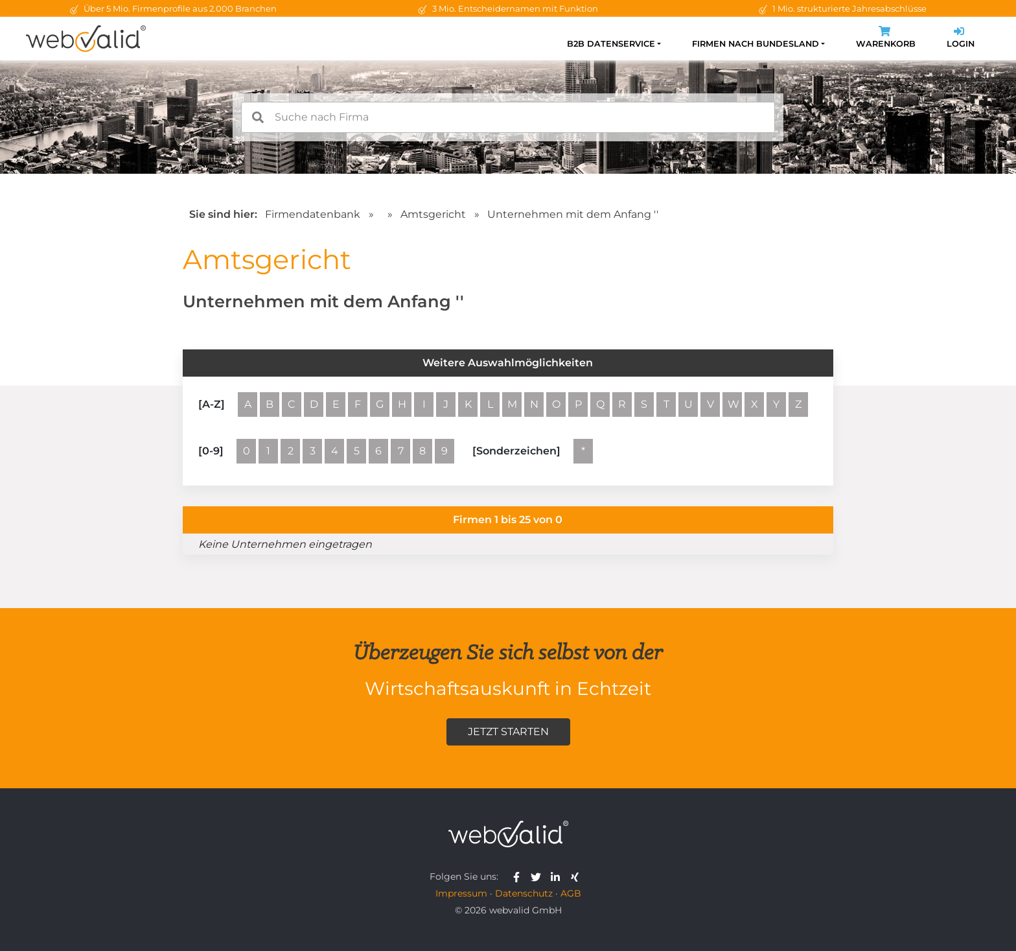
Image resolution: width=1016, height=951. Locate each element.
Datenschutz (524, 893)
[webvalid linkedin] (558, 876)
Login (960, 39)
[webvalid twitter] (539, 876)
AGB (570, 893)
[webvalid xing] (576, 876)
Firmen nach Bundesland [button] (755, 44)
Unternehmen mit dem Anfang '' (572, 214)
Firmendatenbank (312, 214)
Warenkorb (885, 39)
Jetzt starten (508, 731)
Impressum (461, 893)
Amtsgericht (434, 214)
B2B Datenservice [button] (611, 44)
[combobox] (508, 117)
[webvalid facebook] (519, 876)
